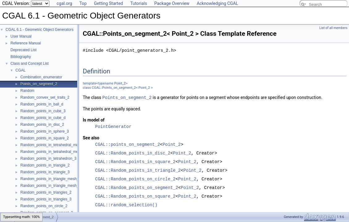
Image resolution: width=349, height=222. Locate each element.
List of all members (333, 28)
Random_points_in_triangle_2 (44, 165)
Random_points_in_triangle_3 (44, 172)
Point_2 (120, 83)
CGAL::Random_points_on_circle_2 (135, 179)
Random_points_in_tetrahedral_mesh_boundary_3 (62, 152)
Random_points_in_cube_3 (42, 111)
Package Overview (171, 3)
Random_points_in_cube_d (42, 118)
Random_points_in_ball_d (41, 104)
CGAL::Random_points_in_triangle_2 (138, 170)
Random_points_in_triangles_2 (45, 192)
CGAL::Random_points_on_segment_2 (136, 187)
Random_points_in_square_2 (44, 138)
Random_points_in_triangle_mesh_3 (50, 185)
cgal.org (64, 3)
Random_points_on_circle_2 (43, 206)
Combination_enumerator (41, 77)
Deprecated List (23, 50)
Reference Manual (26, 43)
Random (27, 90)
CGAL (20, 70)
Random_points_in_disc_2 (42, 124)
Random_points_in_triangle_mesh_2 (50, 179)
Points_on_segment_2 (38, 84)
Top (83, 3)
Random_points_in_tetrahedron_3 (48, 158)
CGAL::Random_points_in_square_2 (135, 161)
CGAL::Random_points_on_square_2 (135, 196)
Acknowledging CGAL (217, 3)
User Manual (21, 36)
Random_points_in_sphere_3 (44, 131)
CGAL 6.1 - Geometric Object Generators (40, 29)
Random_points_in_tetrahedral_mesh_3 (53, 145)
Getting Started (108, 3)
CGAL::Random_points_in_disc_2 (132, 153)
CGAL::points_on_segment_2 (127, 144)
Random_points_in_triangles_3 (45, 199)
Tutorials (138, 3)
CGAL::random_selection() (126, 205)
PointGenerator (113, 126)
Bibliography (21, 57)
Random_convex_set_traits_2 (44, 97)
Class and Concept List (29, 63)
